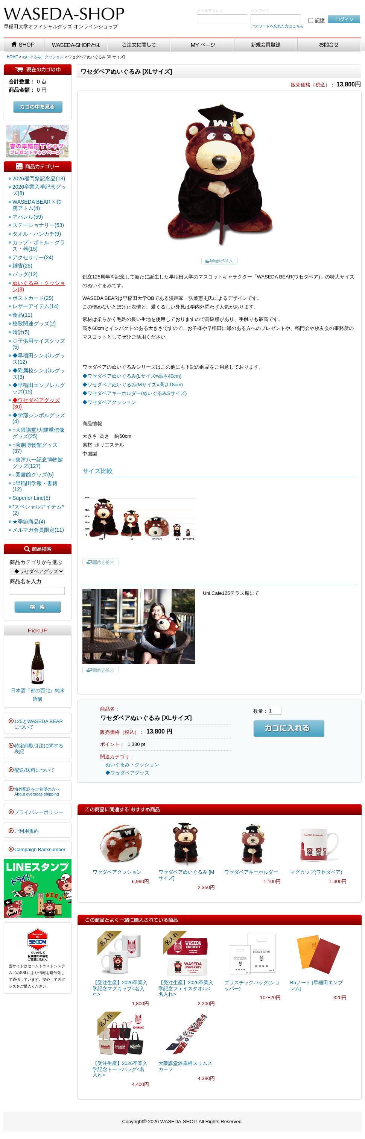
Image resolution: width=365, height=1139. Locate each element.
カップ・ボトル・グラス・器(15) (38, 245)
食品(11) (22, 315)
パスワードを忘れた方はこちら (277, 26)
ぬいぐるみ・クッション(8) (38, 286)
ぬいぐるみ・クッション (43, 57)
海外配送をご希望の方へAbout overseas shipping (37, 792)
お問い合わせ (329, 45)
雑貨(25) (22, 266)
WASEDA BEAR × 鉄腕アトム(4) (37, 205)
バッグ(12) (25, 274)
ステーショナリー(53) (38, 225)
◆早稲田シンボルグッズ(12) (38, 358)
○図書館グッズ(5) (33, 475)
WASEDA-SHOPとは (76, 45)
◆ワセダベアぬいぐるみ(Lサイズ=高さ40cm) (131, 376)
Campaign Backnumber (39, 849)
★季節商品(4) (28, 522)
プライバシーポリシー (38, 812)
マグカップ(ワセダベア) (316, 872)
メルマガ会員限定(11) (38, 530)
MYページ (202, 45)
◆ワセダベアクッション (109, 402)
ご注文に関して (139, 45)
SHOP (24, 45)
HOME (12, 57)
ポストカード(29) (32, 298)
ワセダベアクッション (117, 872)
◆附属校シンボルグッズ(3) (38, 374)
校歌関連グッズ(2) (34, 324)
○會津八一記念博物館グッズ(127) (37, 463)
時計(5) (20, 332)
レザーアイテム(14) (35, 306)
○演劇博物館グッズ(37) (35, 448)
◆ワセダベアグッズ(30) (36, 403)
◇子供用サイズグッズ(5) (38, 344)
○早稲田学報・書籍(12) (35, 486)
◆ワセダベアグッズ (127, 773)
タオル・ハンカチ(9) (36, 234)
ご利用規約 (26, 831)
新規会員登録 (266, 45)
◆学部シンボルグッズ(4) (38, 418)
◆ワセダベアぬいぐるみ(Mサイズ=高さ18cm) (132, 384)
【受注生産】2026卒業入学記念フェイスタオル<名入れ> (185, 988)
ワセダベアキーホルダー (251, 872)
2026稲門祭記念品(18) (38, 178)
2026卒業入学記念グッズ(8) (39, 190)
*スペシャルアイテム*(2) (38, 510)
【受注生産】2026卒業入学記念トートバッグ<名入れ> (120, 1069)
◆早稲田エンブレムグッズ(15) (38, 388)
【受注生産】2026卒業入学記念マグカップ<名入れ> (120, 988)
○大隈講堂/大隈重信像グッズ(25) (38, 433)
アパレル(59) (27, 217)
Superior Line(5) (31, 498)
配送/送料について (34, 770)
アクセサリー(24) (32, 257)
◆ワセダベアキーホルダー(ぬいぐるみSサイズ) (134, 393)
